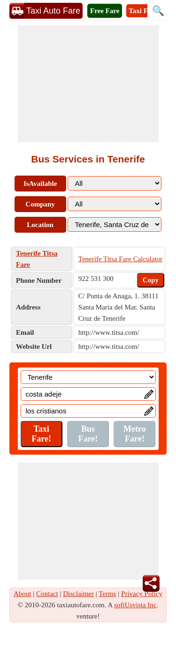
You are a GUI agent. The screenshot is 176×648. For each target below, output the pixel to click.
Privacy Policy (141, 593)
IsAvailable (40, 183)
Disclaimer (78, 593)
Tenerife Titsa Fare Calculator (120, 259)
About (22, 593)
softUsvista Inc (135, 605)
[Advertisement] (88, 83)
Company (40, 204)
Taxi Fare (143, 11)
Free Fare (104, 11)
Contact (47, 593)
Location (40, 224)
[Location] (88, 377)
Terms (107, 593)
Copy (151, 280)
